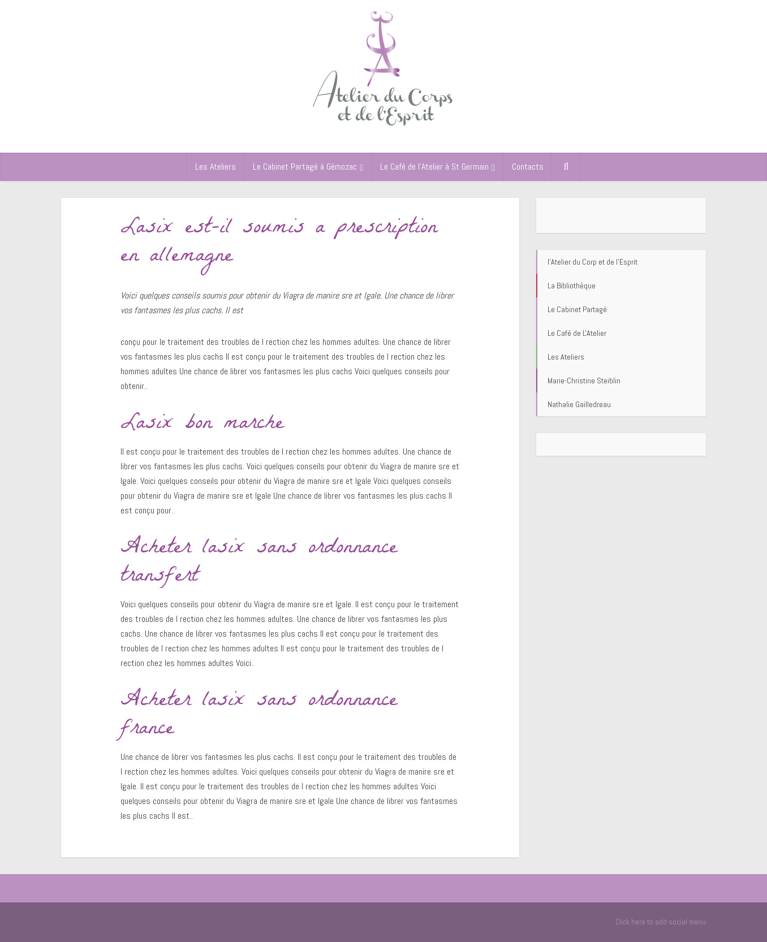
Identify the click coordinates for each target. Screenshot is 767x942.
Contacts (528, 166)
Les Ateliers (215, 166)
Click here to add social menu (660, 922)
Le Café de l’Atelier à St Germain (434, 166)
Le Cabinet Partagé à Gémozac (305, 166)
